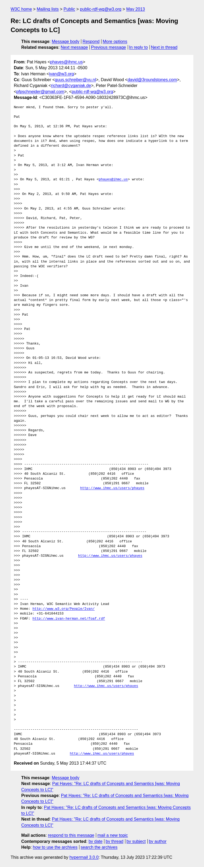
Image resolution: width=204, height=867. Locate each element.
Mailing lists (48, 9)
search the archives (99, 847)
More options (115, 41)
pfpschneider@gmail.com (40, 91)
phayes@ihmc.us (66, 62)
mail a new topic (112, 835)
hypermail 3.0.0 (83, 857)
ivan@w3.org (61, 74)
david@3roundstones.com (152, 79)
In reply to (138, 47)
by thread (115, 841)
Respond (91, 41)
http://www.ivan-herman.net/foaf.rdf (68, 618)
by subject (136, 841)
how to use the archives (55, 847)
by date (95, 841)
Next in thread (164, 47)
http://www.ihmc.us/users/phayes (112, 488)
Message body (65, 41)
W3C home (21, 9)
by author (158, 841)
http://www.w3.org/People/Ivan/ (63, 609)
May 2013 (135, 9)
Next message (74, 47)
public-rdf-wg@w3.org (100, 9)
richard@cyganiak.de (71, 85)
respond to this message (71, 835)
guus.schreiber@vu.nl (75, 79)
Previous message (108, 47)
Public (69, 9)
